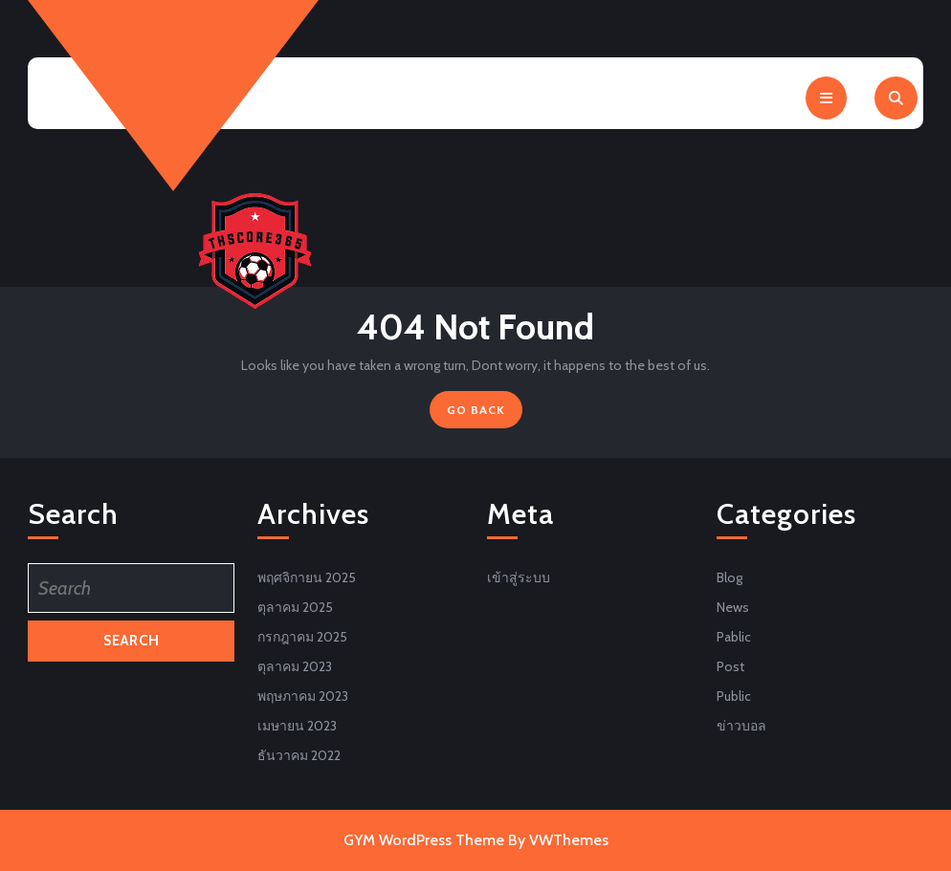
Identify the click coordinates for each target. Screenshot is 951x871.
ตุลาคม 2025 (295, 607)
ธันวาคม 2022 (299, 755)
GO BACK (484, 413)
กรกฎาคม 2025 (302, 636)
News (733, 607)
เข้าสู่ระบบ (518, 577)
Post (730, 666)
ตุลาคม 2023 (294, 666)
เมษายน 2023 (297, 725)
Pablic (734, 636)
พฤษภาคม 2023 (302, 696)
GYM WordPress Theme (423, 840)
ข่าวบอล (741, 725)
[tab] (826, 98)
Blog (729, 577)
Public (734, 696)
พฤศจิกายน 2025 (306, 577)
